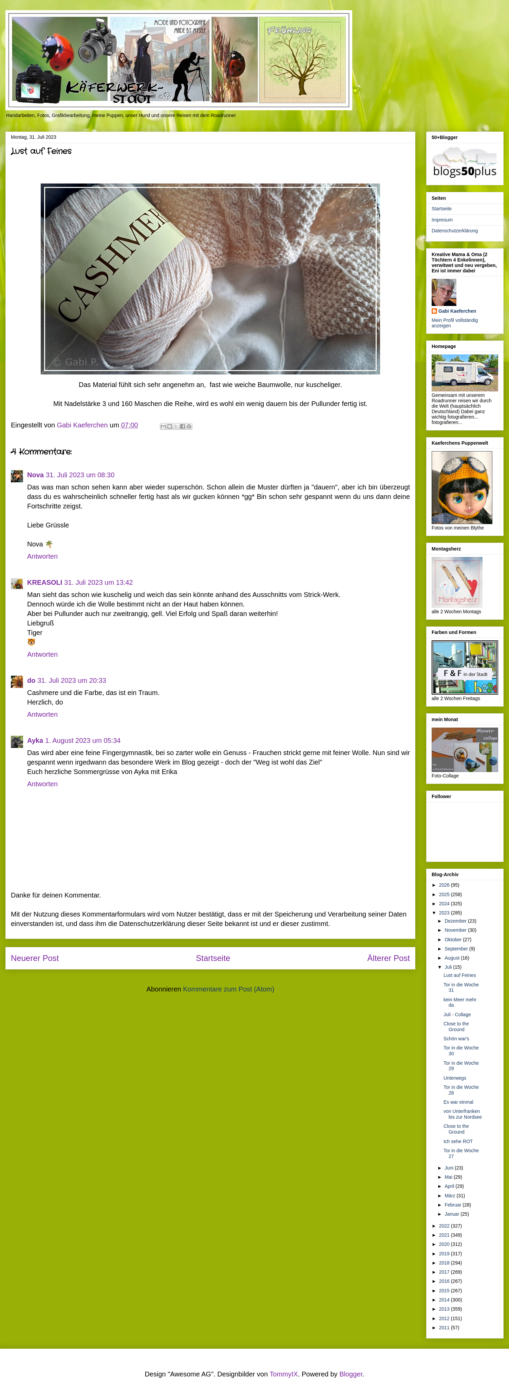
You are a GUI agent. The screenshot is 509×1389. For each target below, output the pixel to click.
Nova (35, 475)
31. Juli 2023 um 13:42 (98, 582)
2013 (445, 1309)
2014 (445, 1300)
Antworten (42, 556)
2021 (445, 1235)
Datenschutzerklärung (455, 230)
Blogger (350, 1374)
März (450, 1195)
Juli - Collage (457, 1014)
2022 (445, 1226)
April (450, 1186)
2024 (445, 903)
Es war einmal (458, 1102)
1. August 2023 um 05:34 (82, 740)
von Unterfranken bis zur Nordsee (463, 1114)
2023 (445, 912)
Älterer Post (388, 958)
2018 (445, 1263)
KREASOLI (44, 582)
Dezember (456, 921)
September (457, 948)
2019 (445, 1253)
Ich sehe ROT (458, 1141)
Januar (452, 1214)
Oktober (454, 939)
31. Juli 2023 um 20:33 (71, 680)
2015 (445, 1290)
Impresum (442, 220)
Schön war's (456, 1038)
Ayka (35, 740)
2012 (445, 1318)
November (456, 930)
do (31, 680)
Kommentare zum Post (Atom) (228, 989)
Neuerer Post (35, 958)
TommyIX (284, 1374)
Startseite (213, 958)
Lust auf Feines (460, 975)
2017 (445, 1272)
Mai (449, 1177)
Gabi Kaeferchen (457, 311)
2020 (445, 1244)
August (452, 958)
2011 (445, 1327)
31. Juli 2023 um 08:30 (80, 475)
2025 (445, 894)
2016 (445, 1281)
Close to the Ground (456, 1026)
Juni (450, 1168)
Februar (454, 1205)
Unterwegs (455, 1078)
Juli (449, 967)
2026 (445, 885)
